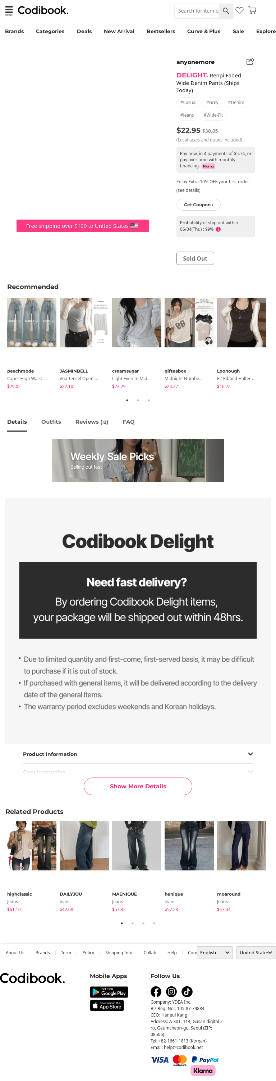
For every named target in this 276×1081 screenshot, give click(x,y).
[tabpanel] (33, 344)
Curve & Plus (203, 31)
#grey (212, 102)
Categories (50, 31)
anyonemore (195, 62)
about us (15, 953)
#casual (188, 102)
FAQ (129, 421)
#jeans (187, 115)
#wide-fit (213, 115)
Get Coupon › (198, 204)
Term (66, 953)
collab (150, 953)
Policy (88, 953)
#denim (236, 102)
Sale (238, 31)
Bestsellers (161, 31)
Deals (84, 31)
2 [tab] (138, 400)
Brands (14, 31)
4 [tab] (154, 923)
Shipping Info (119, 953)
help (172, 953)
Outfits (51, 421)
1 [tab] (127, 400)
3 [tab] (148, 400)
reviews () (91, 421)
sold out (195, 258)
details (17, 421)
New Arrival (119, 31)
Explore (266, 31)
